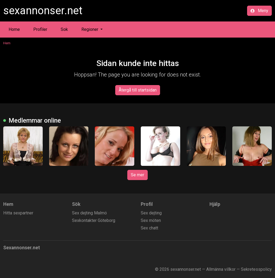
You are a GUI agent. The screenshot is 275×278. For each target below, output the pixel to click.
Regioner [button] (90, 29)
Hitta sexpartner (18, 212)
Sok (64, 29)
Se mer (137, 174)
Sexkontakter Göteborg (93, 220)
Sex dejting (151, 212)
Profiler (40, 29)
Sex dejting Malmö (89, 212)
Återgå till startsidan (138, 90)
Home (14, 29)
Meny (259, 10)
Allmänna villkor (221, 269)
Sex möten (151, 220)
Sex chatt (149, 228)
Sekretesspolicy (256, 269)
